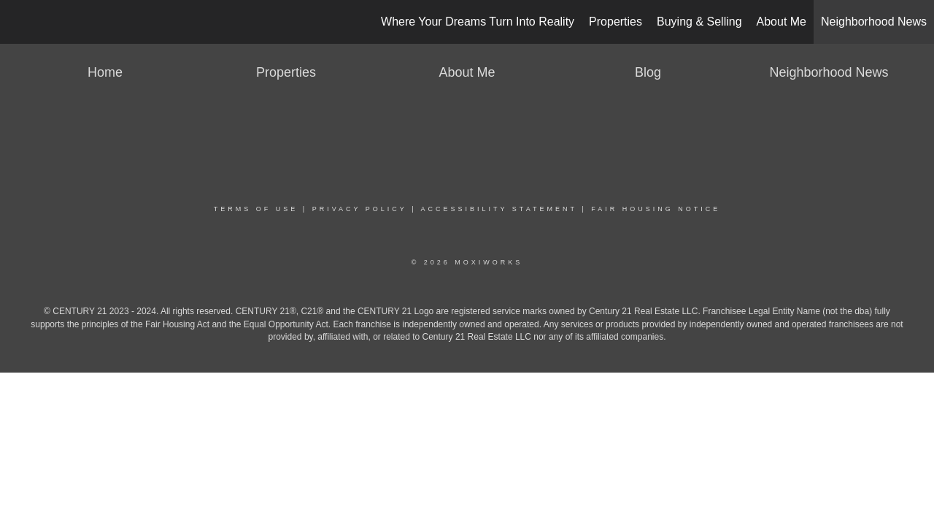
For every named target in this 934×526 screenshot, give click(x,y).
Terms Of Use (256, 209)
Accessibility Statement (499, 209)
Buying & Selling (699, 21)
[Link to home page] (18, 22)
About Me (781, 21)
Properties (615, 21)
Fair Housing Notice (655, 209)
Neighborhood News (874, 21)
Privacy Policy (359, 209)
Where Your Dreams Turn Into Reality (477, 21)
